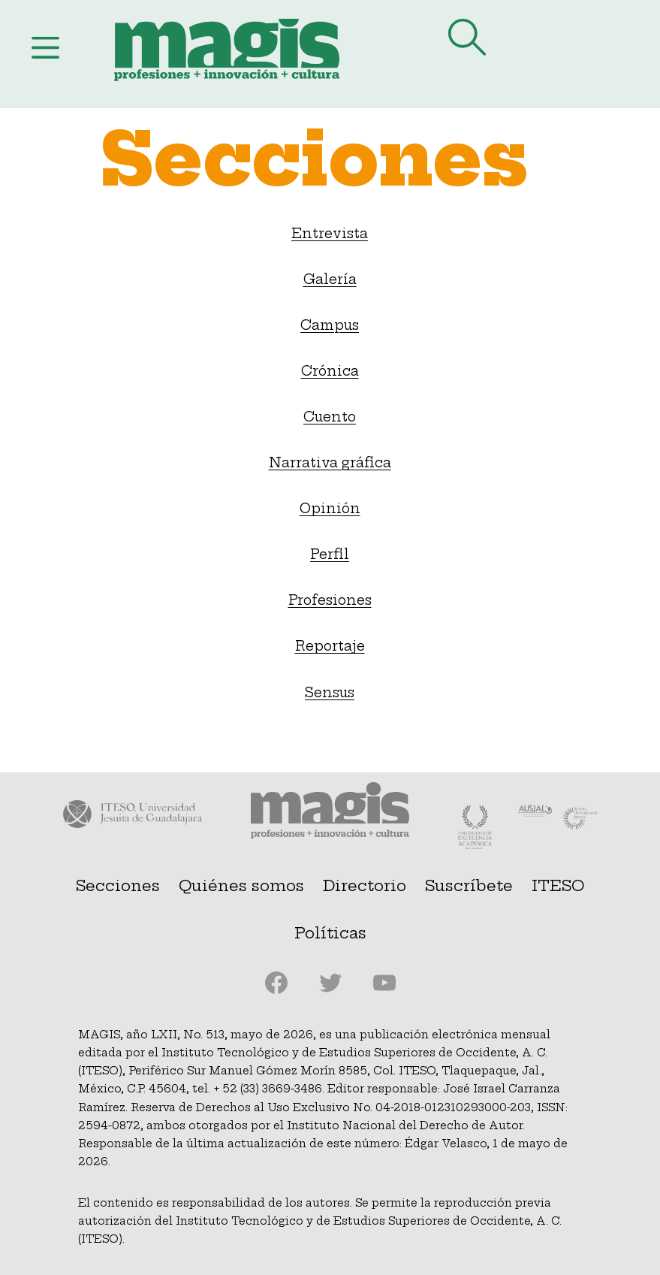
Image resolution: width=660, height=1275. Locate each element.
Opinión (330, 508)
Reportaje (330, 646)
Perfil (329, 554)
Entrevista (329, 233)
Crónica (330, 371)
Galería (330, 279)
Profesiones (330, 600)
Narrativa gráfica (330, 463)
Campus (329, 325)
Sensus (329, 692)
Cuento (329, 417)
